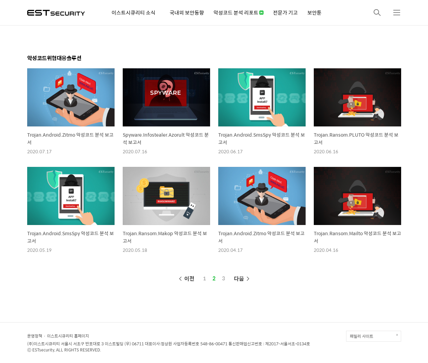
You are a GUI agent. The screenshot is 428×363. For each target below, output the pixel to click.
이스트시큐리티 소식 (133, 12)
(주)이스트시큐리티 (43, 344)
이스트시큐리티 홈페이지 (68, 336)
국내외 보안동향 (187, 12)
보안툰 (314, 12)
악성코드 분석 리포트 (238, 12)
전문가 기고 (285, 12)
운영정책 (34, 336)
